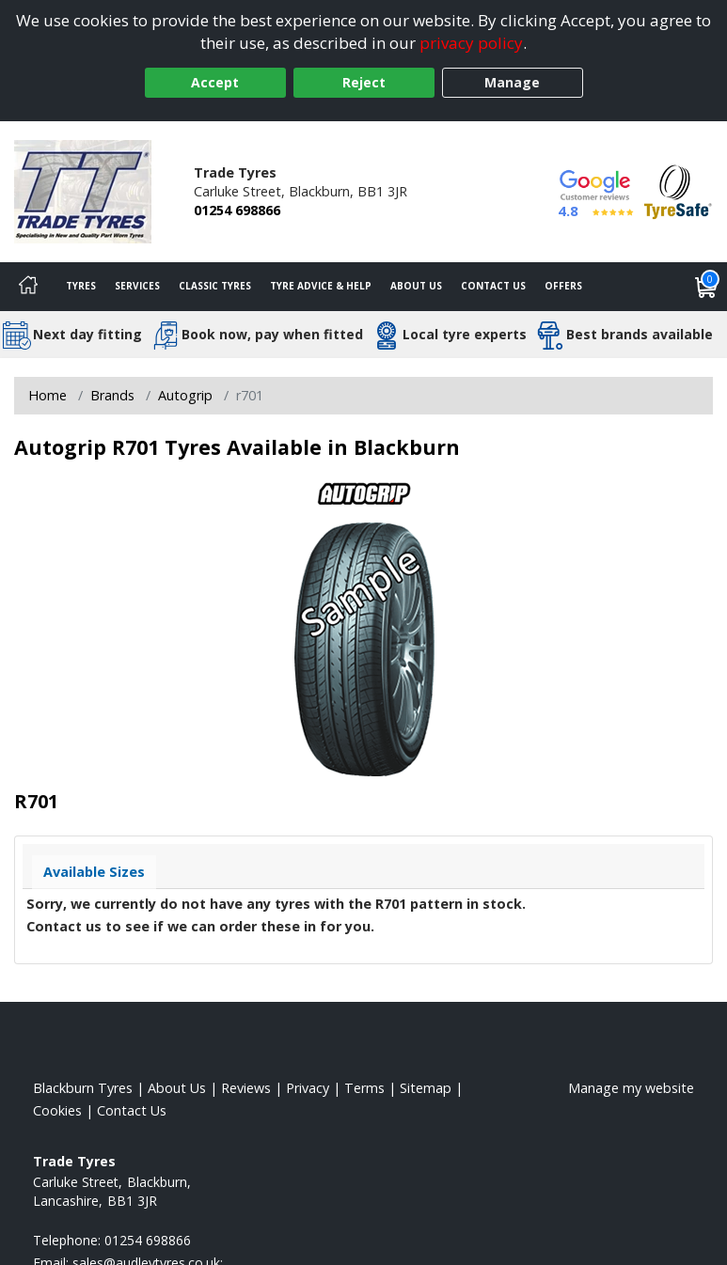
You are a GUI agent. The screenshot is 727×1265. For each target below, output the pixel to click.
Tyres (81, 285)
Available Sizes (94, 872)
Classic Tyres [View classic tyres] (215, 285)
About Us (416, 285)
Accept (215, 82)
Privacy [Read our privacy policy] (307, 1088)
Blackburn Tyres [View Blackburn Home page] (83, 1088)
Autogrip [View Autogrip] (185, 395)
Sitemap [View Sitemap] (425, 1088)
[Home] (28, 286)
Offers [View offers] (563, 285)
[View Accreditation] (678, 190)
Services (137, 285)
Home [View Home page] (47, 395)
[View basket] (706, 286)
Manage (512, 82)
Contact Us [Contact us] (493, 285)
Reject (364, 82)
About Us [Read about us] (177, 1088)
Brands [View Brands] (112, 395)
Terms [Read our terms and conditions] (364, 1088)
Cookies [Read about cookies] (57, 1110)
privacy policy (471, 43)
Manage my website (631, 1088)
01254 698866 (237, 210)
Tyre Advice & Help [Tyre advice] (320, 285)
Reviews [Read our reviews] (246, 1088)
